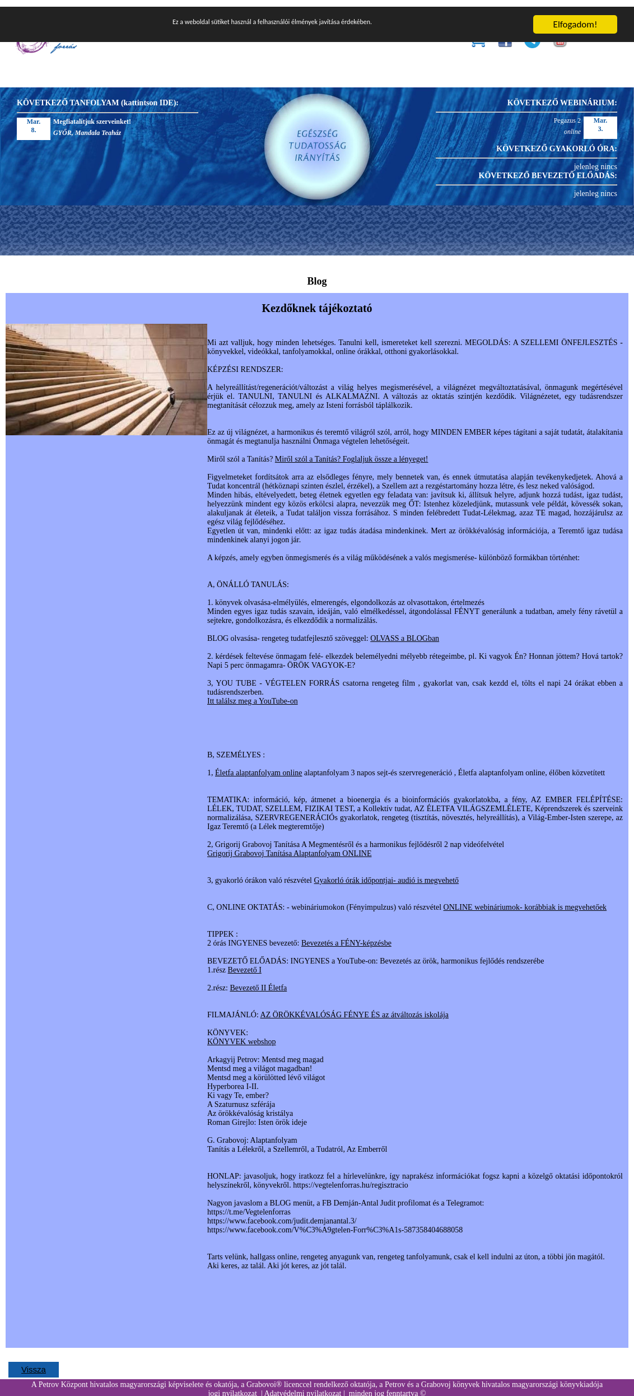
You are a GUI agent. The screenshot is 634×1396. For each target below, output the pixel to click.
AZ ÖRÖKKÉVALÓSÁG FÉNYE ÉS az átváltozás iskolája (354, 1008)
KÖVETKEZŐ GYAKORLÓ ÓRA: (556, 142)
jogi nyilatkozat (232, 1387)
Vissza (33, 1362)
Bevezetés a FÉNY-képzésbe (346, 936)
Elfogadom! (575, 18)
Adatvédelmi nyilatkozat (302, 1387)
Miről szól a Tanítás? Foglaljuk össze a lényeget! (351, 452)
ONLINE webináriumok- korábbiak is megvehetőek (525, 900)
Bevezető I (245, 963)
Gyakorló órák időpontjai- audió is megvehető (386, 873)
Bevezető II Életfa (258, 981)
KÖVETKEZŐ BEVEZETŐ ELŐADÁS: (548, 169)
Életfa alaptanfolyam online (258, 766)
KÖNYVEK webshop (241, 1035)
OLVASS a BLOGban (404, 631)
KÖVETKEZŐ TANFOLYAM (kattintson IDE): (98, 96)
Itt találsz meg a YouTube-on (252, 694)
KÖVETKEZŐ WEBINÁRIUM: (562, 96)
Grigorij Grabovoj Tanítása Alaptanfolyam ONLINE (289, 847)
